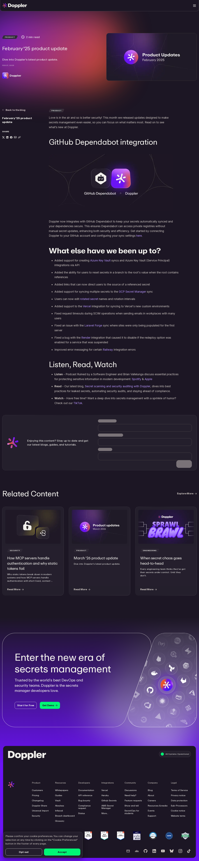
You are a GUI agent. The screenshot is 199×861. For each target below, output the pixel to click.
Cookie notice (178, 810)
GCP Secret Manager (132, 291)
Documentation (86, 790)
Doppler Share (39, 805)
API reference (85, 795)
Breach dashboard (65, 816)
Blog (150, 790)
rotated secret (89, 299)
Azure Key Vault (100, 260)
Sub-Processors (179, 805)
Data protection (179, 800)
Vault (57, 800)
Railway (108, 349)
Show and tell (132, 805)
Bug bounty (84, 800)
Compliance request (84, 807)
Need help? (130, 795)
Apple (148, 379)
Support (152, 816)
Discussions (131, 790)
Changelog (38, 800)
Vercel (87, 306)
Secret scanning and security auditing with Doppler (117, 386)
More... (104, 813)
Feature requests (133, 800)
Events (151, 810)
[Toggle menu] (194, 5)
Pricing (35, 795)
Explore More (187, 493)
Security (36, 816)
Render (85, 337)
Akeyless (59, 805)
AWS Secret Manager (107, 807)
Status (81, 813)
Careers (152, 800)
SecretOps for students (132, 812)
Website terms (178, 816)
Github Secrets (109, 800)
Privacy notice (178, 795)
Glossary (59, 821)
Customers (37, 790)
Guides (58, 795)
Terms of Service (179, 790)
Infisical (59, 810)
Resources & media (157, 805)
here (139, 235)
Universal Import (40, 810)
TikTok (77, 403)
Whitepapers (61, 790)
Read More (15, 589)
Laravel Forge (93, 325)
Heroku (105, 795)
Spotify (136, 379)
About (151, 795)
